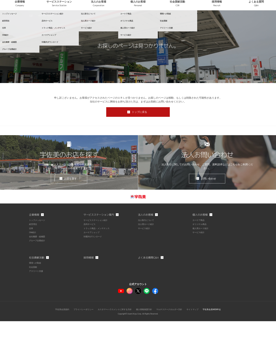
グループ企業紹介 (37, 259)
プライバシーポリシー (79, 327)
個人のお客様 (159, 18)
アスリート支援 (36, 289)
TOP (31, 32)
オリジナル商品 (200, 243)
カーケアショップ (92, 251)
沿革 (31, 247)
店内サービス (90, 243)
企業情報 (58, 18)
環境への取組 (35, 281)
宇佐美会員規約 (56, 327)
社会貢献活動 (192, 18)
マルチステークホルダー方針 (171, 327)
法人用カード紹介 (146, 243)
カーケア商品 (199, 239)
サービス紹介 (144, 247)
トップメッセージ (37, 239)
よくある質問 (259, 18)
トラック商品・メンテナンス (98, 247)
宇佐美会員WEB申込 (217, 327)
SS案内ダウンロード (94, 255)
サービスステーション (92, 18)
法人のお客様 (125, 18)
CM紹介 (33, 251)
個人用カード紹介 (201, 247)
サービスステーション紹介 (97, 239)
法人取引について (146, 239)
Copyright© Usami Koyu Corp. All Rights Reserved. (138, 332)
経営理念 (33, 243)
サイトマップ (196, 327)
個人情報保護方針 (144, 327)
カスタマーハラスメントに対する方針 (112, 327)
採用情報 (226, 18)
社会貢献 (33, 285)
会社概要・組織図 (37, 255)
